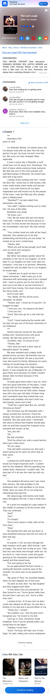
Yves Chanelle (31, 20)
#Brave (4, 48)
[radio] (22, 26)
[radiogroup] (27, 26)
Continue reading (25, 690)
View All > (25, 123)
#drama (16, 48)
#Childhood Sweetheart (28, 48)
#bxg (10, 48)
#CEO (40, 48)
